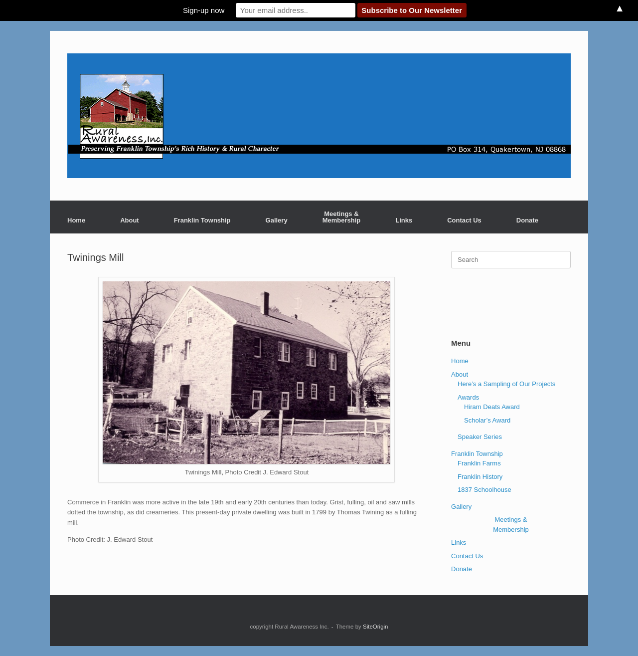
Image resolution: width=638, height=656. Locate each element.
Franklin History (480, 476)
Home (76, 220)
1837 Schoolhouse (484, 489)
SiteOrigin (375, 627)
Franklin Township (202, 220)
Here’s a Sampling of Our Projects (506, 384)
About (129, 220)
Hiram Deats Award (492, 407)
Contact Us (464, 220)
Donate (527, 220)
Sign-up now (203, 10)
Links (403, 220)
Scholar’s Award (487, 420)
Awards (468, 397)
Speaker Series (480, 436)
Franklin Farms (479, 463)
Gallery (277, 220)
